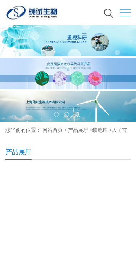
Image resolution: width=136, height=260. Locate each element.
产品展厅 (78, 130)
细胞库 (100, 130)
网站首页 (52, 130)
